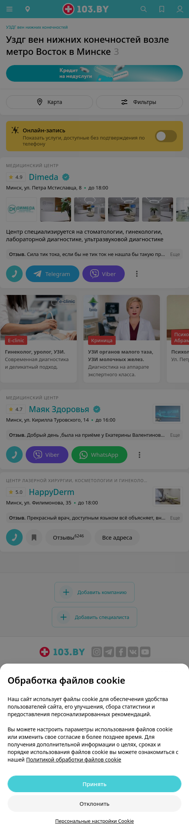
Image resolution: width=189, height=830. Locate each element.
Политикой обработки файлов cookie (73, 759)
